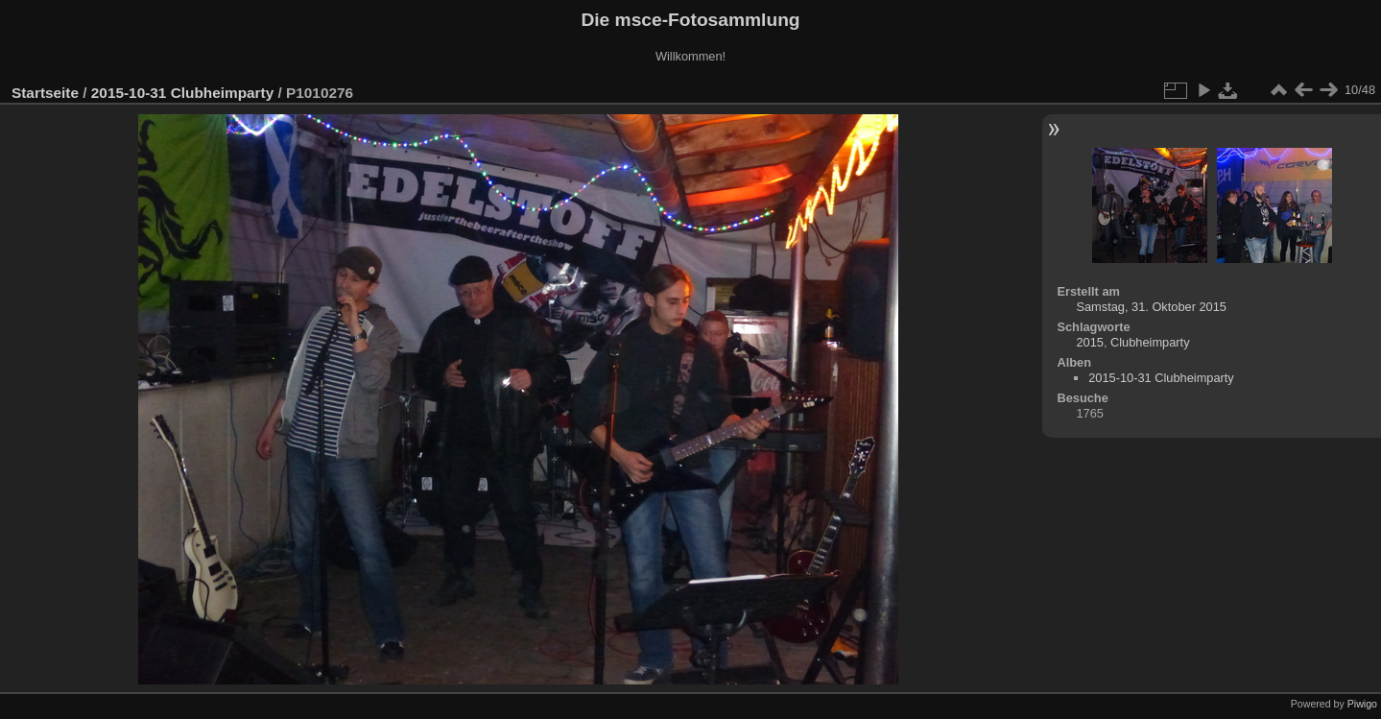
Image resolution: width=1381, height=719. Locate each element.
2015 (1089, 342)
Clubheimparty (1150, 342)
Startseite (45, 92)
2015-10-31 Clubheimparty (182, 92)
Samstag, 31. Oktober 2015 (1151, 307)
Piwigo (1362, 703)
